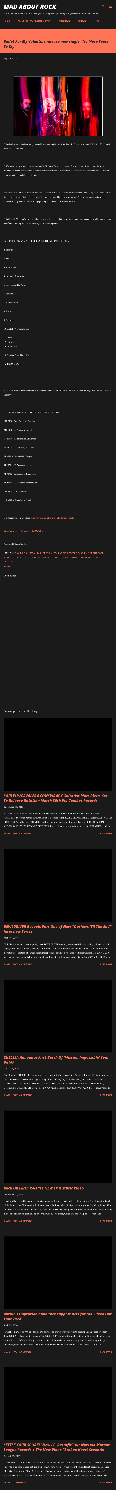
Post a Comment (22, 833)
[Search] (103, 5)
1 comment (19, 1482)
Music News (33, 557)
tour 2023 (93, 557)
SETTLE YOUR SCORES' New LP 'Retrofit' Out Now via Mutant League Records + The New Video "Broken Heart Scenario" (57, 1447)
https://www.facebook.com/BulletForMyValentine (25, 531)
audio (15, 553)
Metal (7, 557)
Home (7, 20)
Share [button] (7, 566)
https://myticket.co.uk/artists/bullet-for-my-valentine (53, 518)
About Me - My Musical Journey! (34, 20)
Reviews (82, 20)
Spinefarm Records (66, 557)
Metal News (19, 557)
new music (47, 557)
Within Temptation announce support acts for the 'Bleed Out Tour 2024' (58, 1316)
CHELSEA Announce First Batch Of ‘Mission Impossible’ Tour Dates (56, 1060)
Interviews (64, 20)
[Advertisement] (58, 678)
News (96, 20)
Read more (106, 833)
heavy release (75, 553)
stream (82, 557)
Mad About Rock (30, 6)
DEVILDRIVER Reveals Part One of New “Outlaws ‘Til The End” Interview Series (57, 929)
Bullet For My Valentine (51, 553)
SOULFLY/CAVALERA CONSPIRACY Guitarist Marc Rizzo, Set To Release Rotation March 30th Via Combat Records (56, 798)
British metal (28, 553)
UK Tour (8, 561)
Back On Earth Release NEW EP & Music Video (44, 1188)
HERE (92, 144)
